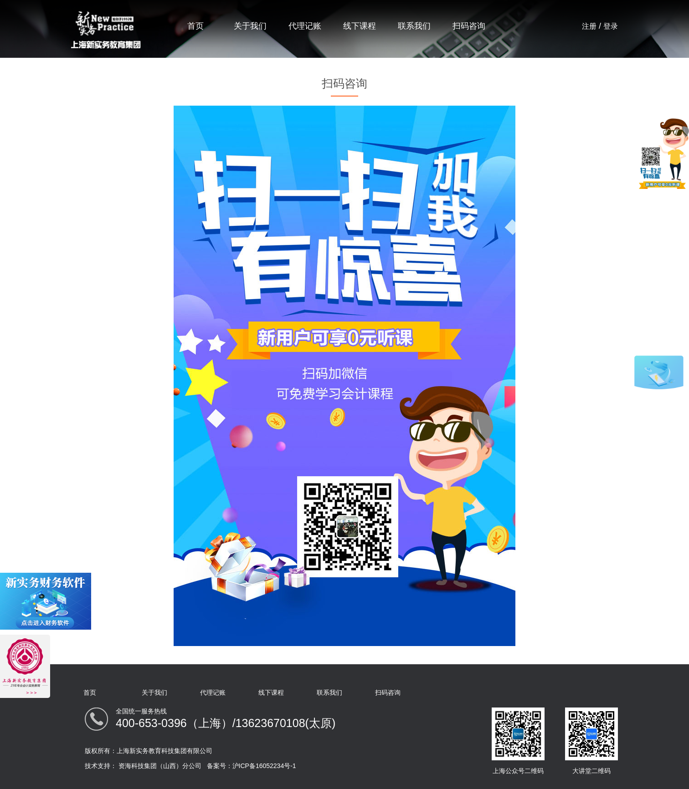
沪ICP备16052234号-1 (264, 765)
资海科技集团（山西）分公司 (159, 765)
